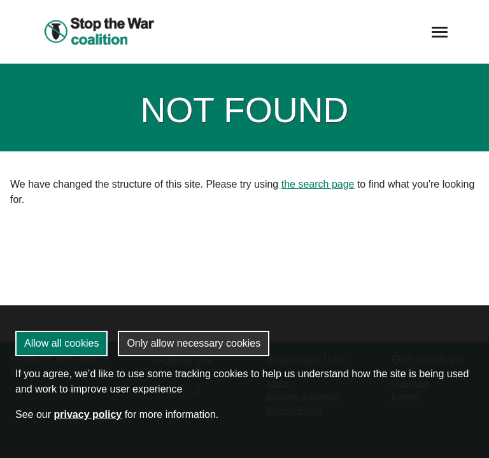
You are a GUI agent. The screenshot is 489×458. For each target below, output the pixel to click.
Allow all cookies (61, 343)
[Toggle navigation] (439, 32)
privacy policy (87, 414)
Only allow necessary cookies (193, 343)
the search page (318, 184)
